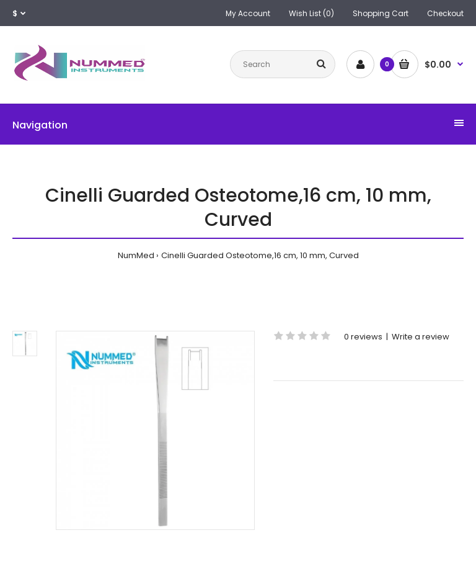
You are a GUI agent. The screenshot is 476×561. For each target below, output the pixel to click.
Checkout (445, 13)
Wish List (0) (311, 13)
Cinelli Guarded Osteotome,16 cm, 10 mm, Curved (260, 255)
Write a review (420, 337)
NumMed (136, 255)
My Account (248, 13)
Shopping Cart (380, 13)
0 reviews (363, 337)
